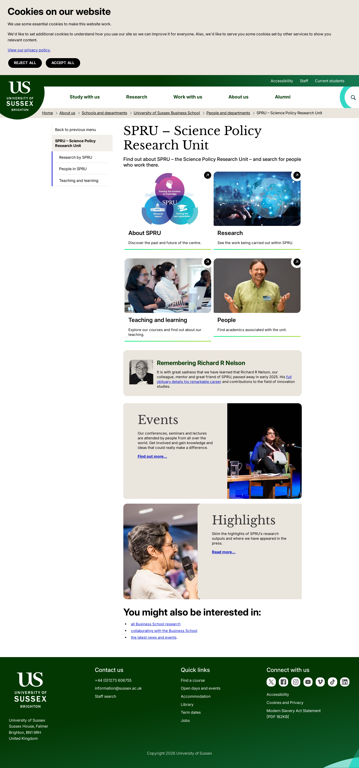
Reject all (25, 62)
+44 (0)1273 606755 (113, 680)
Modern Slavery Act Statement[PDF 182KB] (294, 713)
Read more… (224, 552)
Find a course (193, 680)
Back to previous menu (75, 129)
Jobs (185, 720)
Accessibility (282, 80)
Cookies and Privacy (285, 702)
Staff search (105, 696)
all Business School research (156, 624)
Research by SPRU (75, 157)
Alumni (283, 97)
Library (187, 704)
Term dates (191, 712)
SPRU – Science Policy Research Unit (75, 143)
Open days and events (200, 688)
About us (238, 97)
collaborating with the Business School (164, 631)
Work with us (187, 97)
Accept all (62, 62)
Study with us (85, 97)
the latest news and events (154, 637)
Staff (304, 80)
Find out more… (152, 456)
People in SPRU (73, 168)
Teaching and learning (78, 180)
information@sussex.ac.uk (118, 688)
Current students (329, 80)
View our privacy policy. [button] (29, 50)
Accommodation (196, 696)
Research (136, 97)
